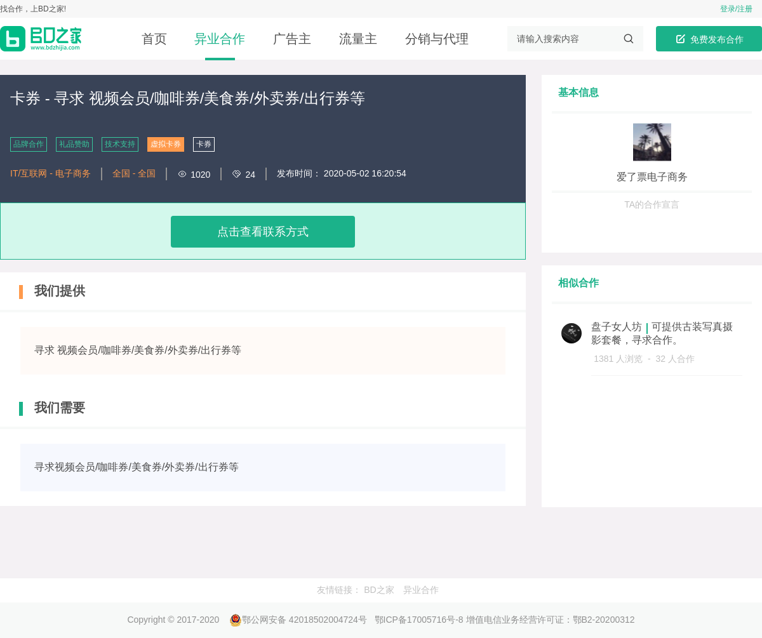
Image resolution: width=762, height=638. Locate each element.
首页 (154, 39)
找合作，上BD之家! (33, 8)
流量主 (358, 39)
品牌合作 (28, 144)
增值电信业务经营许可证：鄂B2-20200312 (550, 620)
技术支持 (120, 144)
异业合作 (219, 39)
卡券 (203, 144)
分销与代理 (437, 39)
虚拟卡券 (165, 144)
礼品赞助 (74, 144)
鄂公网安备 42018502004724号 (298, 620)
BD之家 (379, 590)
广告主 (292, 39)
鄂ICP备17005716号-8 (419, 620)
